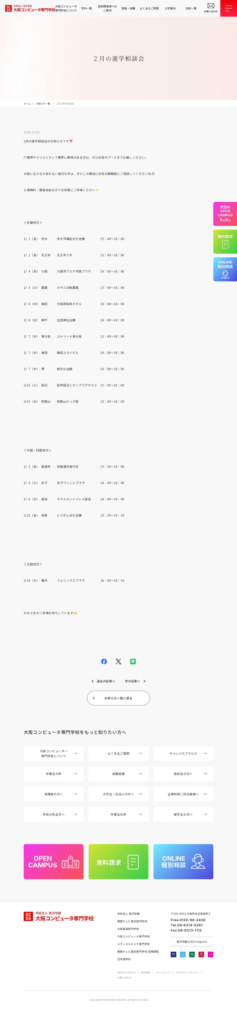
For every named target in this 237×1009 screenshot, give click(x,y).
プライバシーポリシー (187, 972)
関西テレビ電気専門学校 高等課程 (138, 951)
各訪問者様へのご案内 (107, 8)
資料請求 (145, 972)
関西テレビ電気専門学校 (132, 921)
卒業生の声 (61, 773)
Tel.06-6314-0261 (187, 925)
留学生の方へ (190, 814)
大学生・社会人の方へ (122, 794)
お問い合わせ (124, 977)
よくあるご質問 (149, 8)
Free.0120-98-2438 (188, 920)
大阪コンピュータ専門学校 (133, 936)
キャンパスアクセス (188, 753)
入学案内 (170, 8)
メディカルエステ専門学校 (133, 944)
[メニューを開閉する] (228, 8)
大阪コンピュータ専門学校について (65, 8)
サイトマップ (163, 972)
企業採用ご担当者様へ (187, 794)
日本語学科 (124, 959)
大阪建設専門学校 (128, 929)
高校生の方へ (190, 773)
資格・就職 (128, 8)
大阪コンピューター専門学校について (58, 753)
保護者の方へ (60, 794)
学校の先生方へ (60, 814)
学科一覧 (86, 8)
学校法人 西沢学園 (128, 913)
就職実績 (127, 773)
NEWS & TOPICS (126, 972)
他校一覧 (191, 8)
